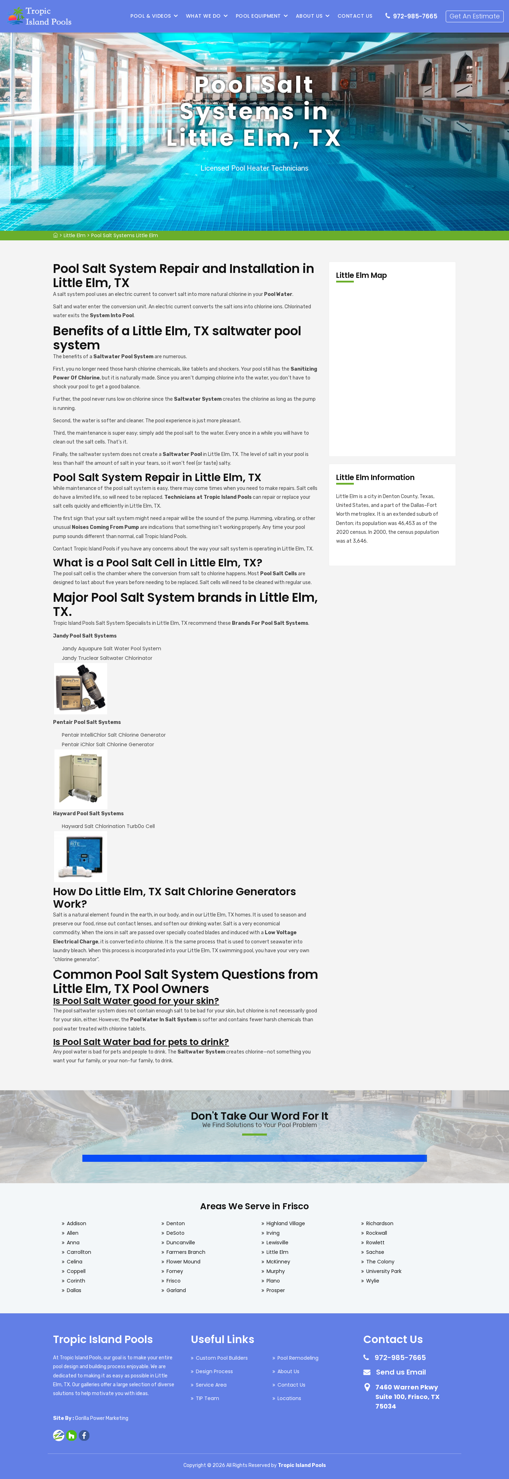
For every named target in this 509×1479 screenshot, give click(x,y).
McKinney (278, 1261)
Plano (273, 1280)
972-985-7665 (415, 16)
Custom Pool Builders (222, 1357)
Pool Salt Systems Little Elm (124, 235)
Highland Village (286, 1223)
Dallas (74, 1290)
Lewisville (277, 1242)
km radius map (392, 369)
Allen (72, 1233)
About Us (309, 15)
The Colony (380, 1261)
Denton (175, 1223)
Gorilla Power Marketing (101, 1418)
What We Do (203, 15)
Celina (74, 1261)
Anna (73, 1242)
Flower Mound (183, 1261)
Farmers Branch (185, 1252)
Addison (76, 1223)
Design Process (214, 1371)
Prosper (276, 1290)
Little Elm (75, 235)
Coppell (76, 1271)
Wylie (372, 1280)
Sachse (375, 1252)
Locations (289, 1398)
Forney (174, 1271)
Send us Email (401, 1372)
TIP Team (207, 1398)
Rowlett (375, 1242)
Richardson (379, 1223)
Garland (176, 1290)
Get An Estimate (475, 16)
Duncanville (180, 1242)
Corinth (76, 1280)
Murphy (276, 1271)
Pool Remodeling (297, 1357)
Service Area (211, 1384)
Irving (273, 1233)
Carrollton (79, 1252)
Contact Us (355, 15)
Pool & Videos (151, 15)
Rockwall (376, 1233)
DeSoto (175, 1233)
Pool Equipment (258, 15)
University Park (384, 1271)
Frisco (173, 1280)
